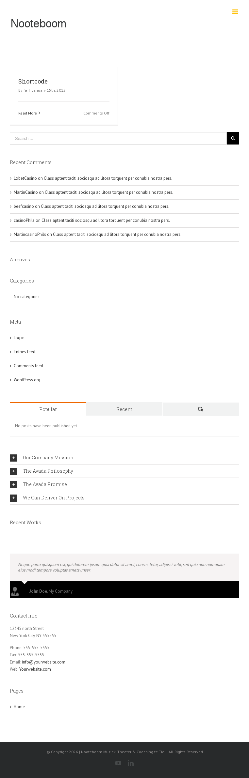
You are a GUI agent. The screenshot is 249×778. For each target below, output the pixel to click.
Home (19, 706)
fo (25, 90)
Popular (48, 409)
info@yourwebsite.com (43, 662)
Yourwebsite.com (35, 669)
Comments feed (28, 366)
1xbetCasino (25, 178)
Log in (19, 338)
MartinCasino (26, 192)
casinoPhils (24, 220)
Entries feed (24, 352)
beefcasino (24, 206)
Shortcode (33, 81)
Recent (124, 409)
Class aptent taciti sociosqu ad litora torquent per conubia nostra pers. (108, 178)
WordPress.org (27, 380)
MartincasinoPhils (30, 234)
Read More (27, 113)
